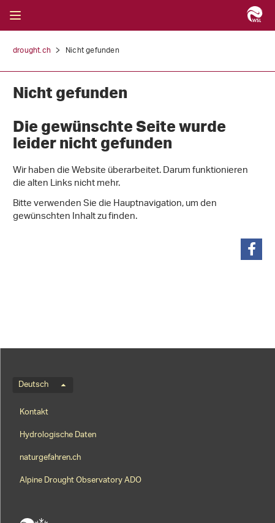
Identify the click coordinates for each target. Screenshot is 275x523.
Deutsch (42, 385)
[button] (251, 249)
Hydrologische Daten (58, 435)
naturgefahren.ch (50, 457)
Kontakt (34, 412)
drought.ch (32, 50)
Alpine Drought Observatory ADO (80, 480)
